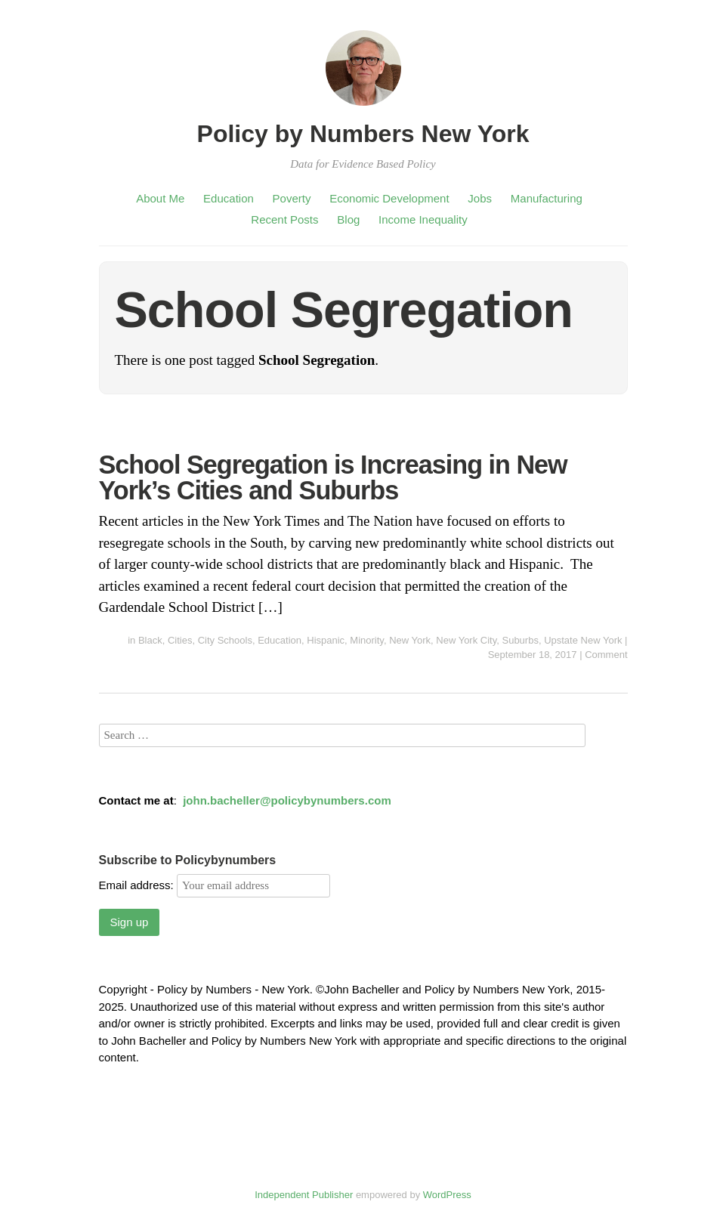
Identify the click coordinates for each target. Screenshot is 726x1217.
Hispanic (325, 640)
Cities (180, 640)
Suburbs (520, 640)
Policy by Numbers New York (363, 133)
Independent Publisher (304, 1194)
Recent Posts (284, 219)
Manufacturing (546, 198)
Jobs (480, 198)
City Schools (225, 640)
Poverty (292, 198)
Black (150, 640)
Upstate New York (583, 640)
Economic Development (389, 198)
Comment (606, 654)
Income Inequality (423, 219)
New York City (466, 640)
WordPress (447, 1194)
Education (228, 198)
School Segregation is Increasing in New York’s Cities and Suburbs (333, 477)
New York (410, 640)
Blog (348, 219)
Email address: (214, 885)
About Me (160, 198)
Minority (367, 640)
